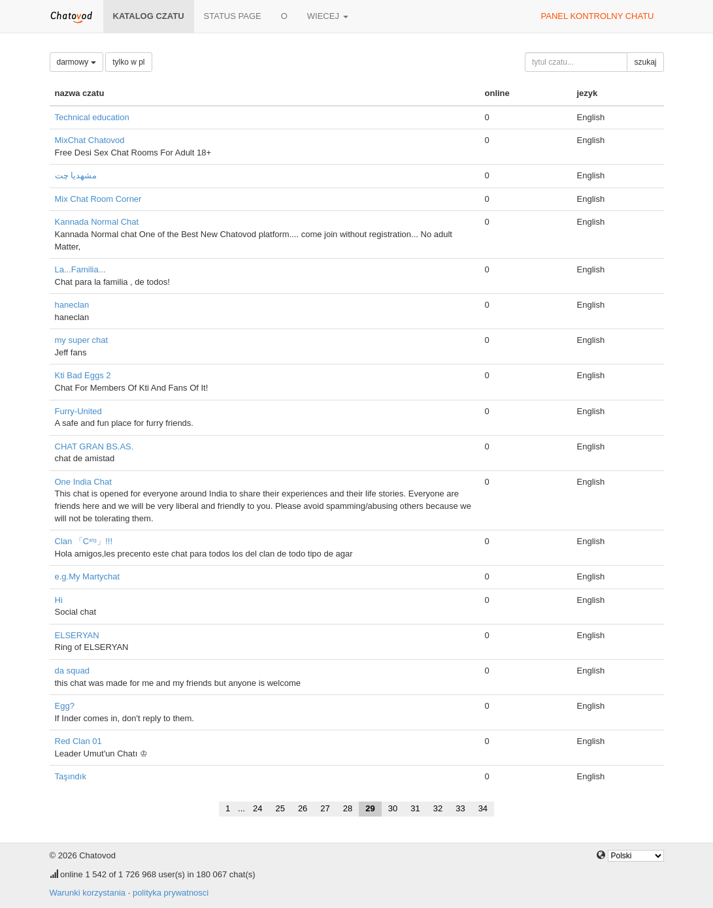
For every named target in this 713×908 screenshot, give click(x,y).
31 (415, 808)
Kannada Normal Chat (97, 222)
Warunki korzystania (88, 893)
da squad (72, 670)
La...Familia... (80, 269)
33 (460, 808)
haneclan (72, 305)
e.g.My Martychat (87, 576)
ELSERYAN (77, 635)
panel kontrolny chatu (597, 16)
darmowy (76, 62)
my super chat (81, 340)
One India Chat (83, 482)
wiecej (327, 16)
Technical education (92, 117)
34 (483, 808)
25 (279, 808)
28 (347, 808)
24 (257, 808)
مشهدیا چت (76, 175)
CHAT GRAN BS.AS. (94, 446)
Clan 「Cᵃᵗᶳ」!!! (84, 541)
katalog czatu (148, 16)
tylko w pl (128, 62)
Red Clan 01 (78, 741)
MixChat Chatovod (90, 140)
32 (437, 808)
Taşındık (70, 776)
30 (392, 808)
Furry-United (78, 411)
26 (302, 808)
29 (369, 808)
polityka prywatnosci (170, 893)
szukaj (645, 62)
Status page (232, 16)
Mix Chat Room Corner (98, 199)
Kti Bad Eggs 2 (83, 375)
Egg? (65, 706)
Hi (59, 600)
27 (324, 808)
